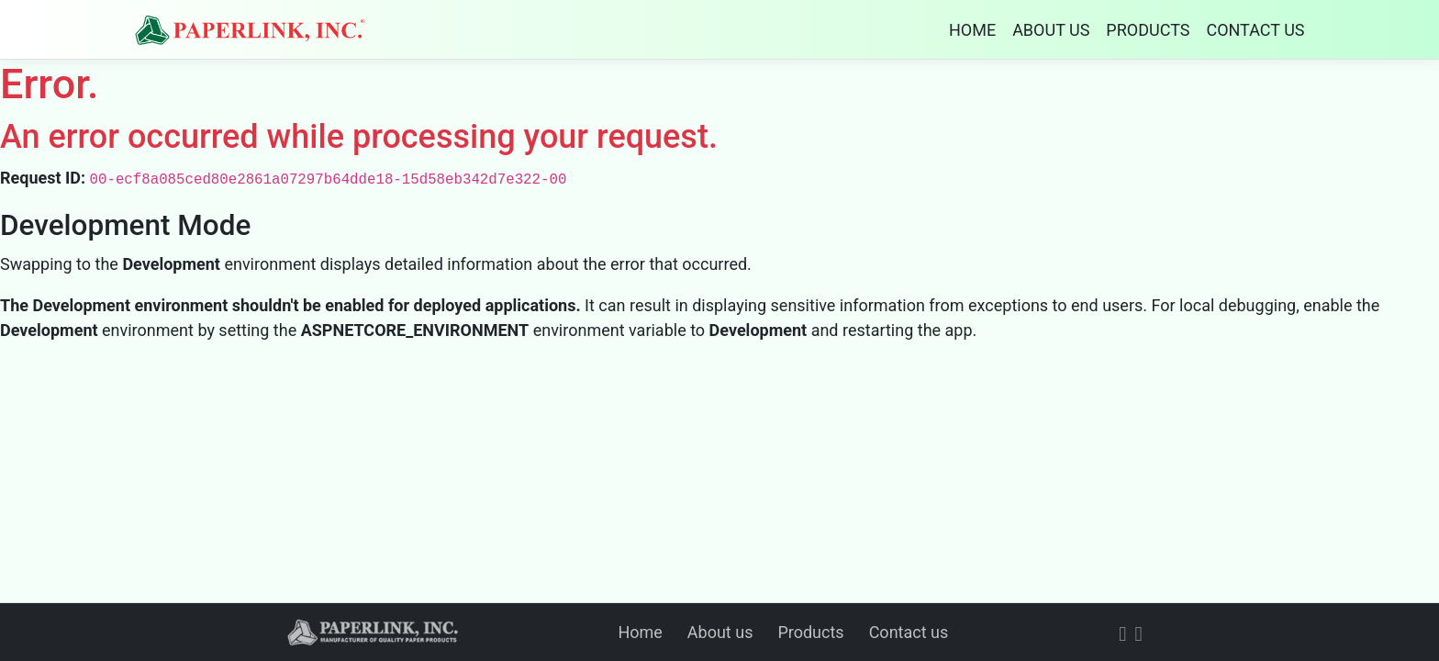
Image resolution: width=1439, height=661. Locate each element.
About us (720, 632)
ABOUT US (1050, 29)
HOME (972, 29)
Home (640, 632)
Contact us (909, 632)
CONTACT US (1255, 29)
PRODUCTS (1147, 29)
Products (810, 632)
